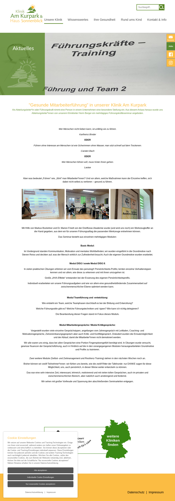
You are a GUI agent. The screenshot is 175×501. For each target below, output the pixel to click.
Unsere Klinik (53, 19)
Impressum (51, 492)
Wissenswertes (78, 19)
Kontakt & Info (156, 19)
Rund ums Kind (131, 19)
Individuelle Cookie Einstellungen (40, 477)
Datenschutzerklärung (49, 463)
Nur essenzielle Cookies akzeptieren (40, 484)
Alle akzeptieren (40, 470)
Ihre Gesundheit (104, 19)
